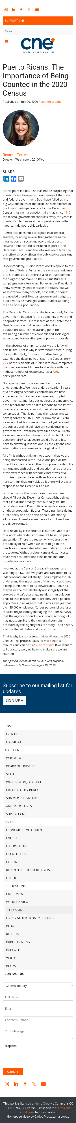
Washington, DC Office (24, 782)
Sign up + (14, 700)
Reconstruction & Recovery (28, 870)
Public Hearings (18, 942)
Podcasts (13, 950)
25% (5, 363)
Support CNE (15, 21)
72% (55, 372)
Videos (11, 958)
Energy (11, 838)
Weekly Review (17, 902)
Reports (12, 934)
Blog (10, 926)
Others (12, 878)
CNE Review (14, 894)
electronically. (45, 645)
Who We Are (15, 758)
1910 (67, 212)
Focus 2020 (16, 910)
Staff (10, 774)
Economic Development (25, 830)
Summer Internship (21, 798)
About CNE (13, 750)
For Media (13, 742)
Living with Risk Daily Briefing (30, 918)
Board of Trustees (21, 766)
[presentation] (30, 1057)
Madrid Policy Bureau (23, 790)
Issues (9, 822)
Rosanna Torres (15, 155)
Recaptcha (10, 1046)
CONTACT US (14, 974)
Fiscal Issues (16, 854)
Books (11, 966)
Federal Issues (17, 846)
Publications (15, 886)
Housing (12, 862)
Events (11, 734)
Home (9, 726)
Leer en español (51, 102)
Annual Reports (19, 806)
